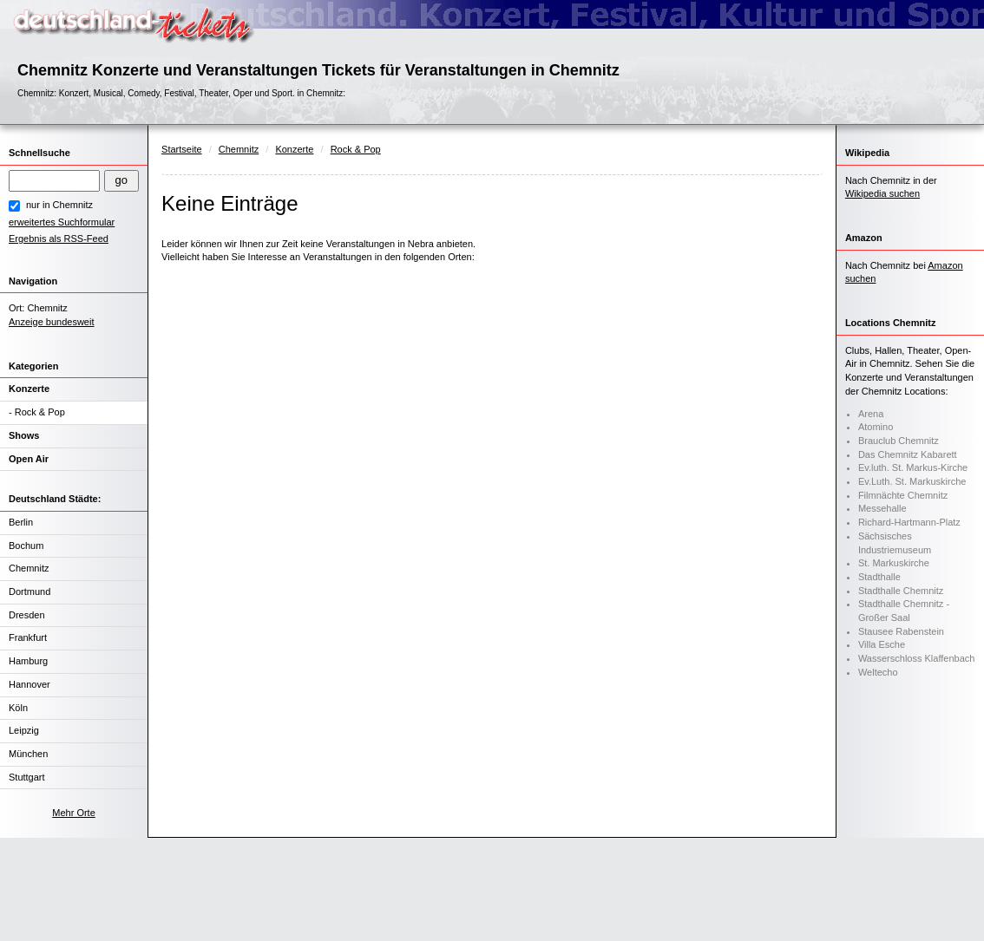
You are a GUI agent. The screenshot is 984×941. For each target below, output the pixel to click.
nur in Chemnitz (59, 204)
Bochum (26, 545)
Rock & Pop (40, 412)
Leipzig (24, 730)
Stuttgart (27, 777)
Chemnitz (29, 568)
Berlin (21, 522)
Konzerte (29, 388)
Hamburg (28, 661)
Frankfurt (28, 637)
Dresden (27, 615)
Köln (18, 707)
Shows (24, 435)
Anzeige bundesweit (51, 322)
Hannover (29, 684)
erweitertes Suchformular (62, 222)
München (28, 753)
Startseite (181, 149)
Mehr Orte (73, 812)
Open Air (29, 459)
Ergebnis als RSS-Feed (58, 238)
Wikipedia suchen (882, 193)
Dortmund (29, 591)
